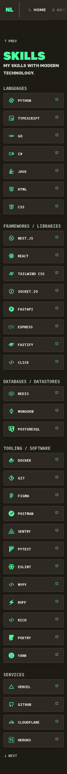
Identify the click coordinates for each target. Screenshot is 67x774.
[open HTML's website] (56, 188)
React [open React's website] (23, 256)
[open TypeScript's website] (56, 117)
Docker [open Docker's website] (24, 460)
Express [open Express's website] (25, 327)
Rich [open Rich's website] (22, 620)
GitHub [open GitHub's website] (24, 704)
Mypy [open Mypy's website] (22, 584)
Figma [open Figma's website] (23, 495)
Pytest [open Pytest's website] (24, 549)
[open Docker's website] (56, 459)
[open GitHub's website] (56, 703)
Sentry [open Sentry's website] (24, 531)
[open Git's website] (56, 477)
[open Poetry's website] (56, 636)
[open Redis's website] (56, 392)
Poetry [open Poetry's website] (24, 637)
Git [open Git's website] (21, 478)
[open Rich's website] (56, 619)
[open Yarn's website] (56, 654)
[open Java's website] (56, 170)
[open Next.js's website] (56, 237)
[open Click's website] (56, 361)
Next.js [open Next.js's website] (25, 238)
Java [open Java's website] (22, 171)
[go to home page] (9, 10)
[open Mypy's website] (56, 583)
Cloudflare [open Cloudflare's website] (28, 722)
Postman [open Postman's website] (25, 513)
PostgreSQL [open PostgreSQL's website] (29, 429)
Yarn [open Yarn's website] (22, 655)
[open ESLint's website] (56, 565)
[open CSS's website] (56, 206)
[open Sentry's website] (56, 530)
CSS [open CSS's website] (21, 207)
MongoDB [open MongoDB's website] (26, 411)
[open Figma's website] (56, 494)
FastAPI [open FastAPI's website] (25, 309)
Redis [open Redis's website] (23, 393)
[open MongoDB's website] (56, 410)
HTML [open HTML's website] (22, 189)
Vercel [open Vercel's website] (24, 686)
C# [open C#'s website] (20, 153)
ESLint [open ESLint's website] (24, 566)
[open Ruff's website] (56, 601)
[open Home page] (37, 9)
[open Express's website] (56, 326)
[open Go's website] (56, 135)
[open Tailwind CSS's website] (56, 272)
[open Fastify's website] (56, 343)
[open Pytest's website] (56, 548)
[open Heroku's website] (56, 739)
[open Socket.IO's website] (56, 290)
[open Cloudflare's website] (56, 721)
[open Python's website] (56, 99)
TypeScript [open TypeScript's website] (29, 118)
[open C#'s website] (56, 152)
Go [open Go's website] (20, 136)
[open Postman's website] (56, 512)
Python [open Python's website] (24, 100)
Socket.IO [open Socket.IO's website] (28, 291)
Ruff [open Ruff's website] (22, 602)
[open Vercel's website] (56, 685)
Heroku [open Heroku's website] (24, 740)
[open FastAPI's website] (56, 308)
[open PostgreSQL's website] (56, 428)
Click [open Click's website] (23, 362)
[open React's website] (56, 255)
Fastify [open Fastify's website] (25, 344)
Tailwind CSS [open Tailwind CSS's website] (31, 273)
